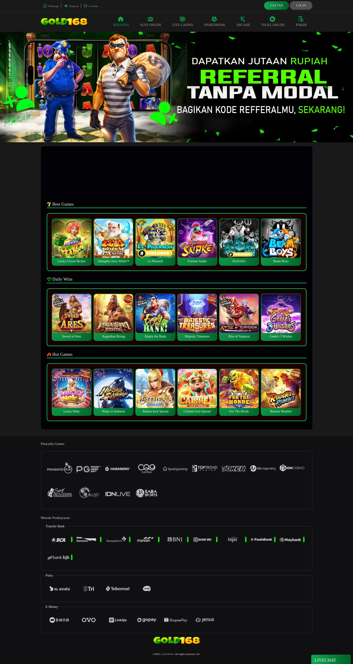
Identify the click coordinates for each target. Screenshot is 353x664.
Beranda (121, 21)
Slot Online (150, 21)
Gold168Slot (167, 654)
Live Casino (182, 21)
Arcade (243, 21)
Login (301, 5)
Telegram (71, 6)
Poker (301, 21)
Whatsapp (51, 6)
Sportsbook (214, 21)
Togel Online (273, 21)
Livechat (91, 6)
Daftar (276, 5)
